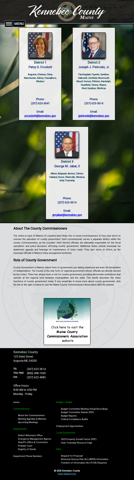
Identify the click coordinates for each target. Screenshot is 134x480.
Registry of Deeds (27, 449)
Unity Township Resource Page (76, 442)
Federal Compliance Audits (74, 419)
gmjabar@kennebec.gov (67, 215)
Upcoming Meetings (28, 422)
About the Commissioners (31, 415)
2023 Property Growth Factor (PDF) (79, 439)
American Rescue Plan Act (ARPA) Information (84, 459)
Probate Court (25, 445)
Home (16, 402)
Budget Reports (69, 415)
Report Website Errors (67, 474)
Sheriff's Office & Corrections (33, 442)
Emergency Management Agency (34, 439)
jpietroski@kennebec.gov (93, 115)
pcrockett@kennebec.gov (40, 115)
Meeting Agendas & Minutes (32, 419)
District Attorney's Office (30, 435)
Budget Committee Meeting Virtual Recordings (84, 409)
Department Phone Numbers (27, 456)
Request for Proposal (72, 455)
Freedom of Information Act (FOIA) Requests (84, 462)
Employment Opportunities (69, 426)
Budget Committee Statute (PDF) (77, 412)
